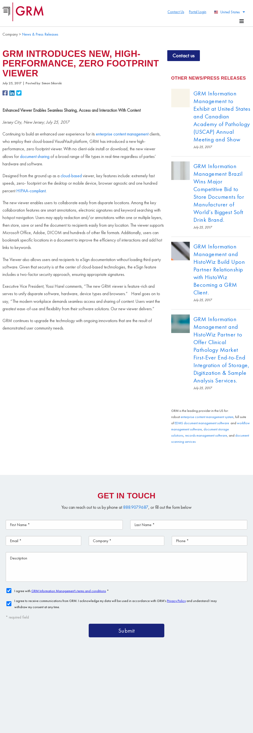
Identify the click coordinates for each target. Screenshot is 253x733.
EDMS (179, 423)
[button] (5, 93)
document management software (206, 423)
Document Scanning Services (157, 683)
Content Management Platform (113, 671)
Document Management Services (186, 671)
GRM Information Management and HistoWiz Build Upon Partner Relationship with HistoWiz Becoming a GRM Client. (219, 269)
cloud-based (71, 175)
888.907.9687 (135, 507)
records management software (206, 435)
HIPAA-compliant (31, 191)
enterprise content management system (207, 417)
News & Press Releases (40, 34)
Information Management (107, 694)
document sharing (34, 156)
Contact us (183, 55)
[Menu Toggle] (241, 21)
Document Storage (101, 683)
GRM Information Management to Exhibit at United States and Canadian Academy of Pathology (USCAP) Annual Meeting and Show (222, 116)
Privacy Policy (146, 719)
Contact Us (154, 694)
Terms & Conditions (120, 719)
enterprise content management (122, 134)
